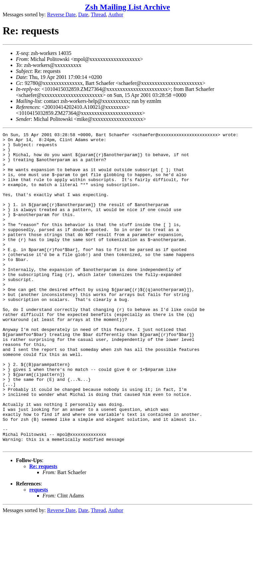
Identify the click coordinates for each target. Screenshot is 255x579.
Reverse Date (61, 14)
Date (83, 14)
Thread (98, 14)
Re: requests (43, 529)
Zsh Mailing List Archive (127, 7)
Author (115, 14)
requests (38, 552)
